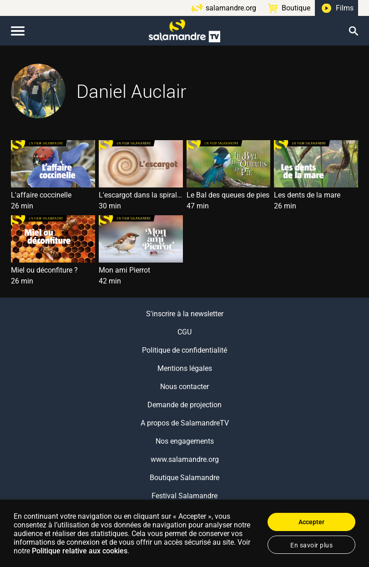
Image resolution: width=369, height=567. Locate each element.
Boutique (296, 8)
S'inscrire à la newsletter (184, 313)
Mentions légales (184, 368)
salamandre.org (231, 8)
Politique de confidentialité (184, 350)
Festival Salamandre (184, 495)
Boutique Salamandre (184, 477)
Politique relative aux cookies (79, 551)
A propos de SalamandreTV (185, 423)
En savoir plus (311, 545)
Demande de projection (184, 404)
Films (345, 8)
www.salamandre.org (185, 459)
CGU (184, 332)
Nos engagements (185, 441)
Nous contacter (184, 386)
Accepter (311, 522)
